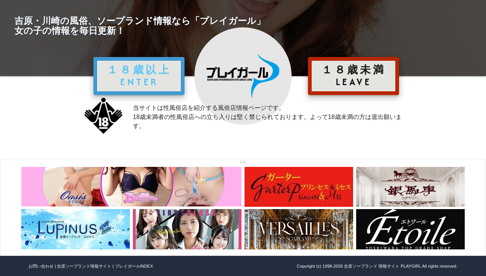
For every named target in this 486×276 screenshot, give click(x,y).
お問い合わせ (41, 266)
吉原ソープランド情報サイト (84, 266)
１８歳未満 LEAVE (353, 76)
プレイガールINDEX (134, 266)
